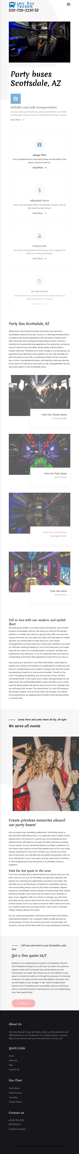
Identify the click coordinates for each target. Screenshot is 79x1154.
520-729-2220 (21, 10)
